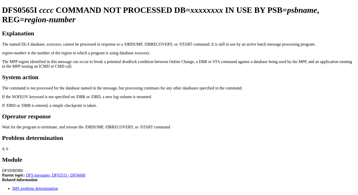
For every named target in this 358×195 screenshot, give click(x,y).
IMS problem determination (35, 188)
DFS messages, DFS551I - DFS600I (55, 175)
